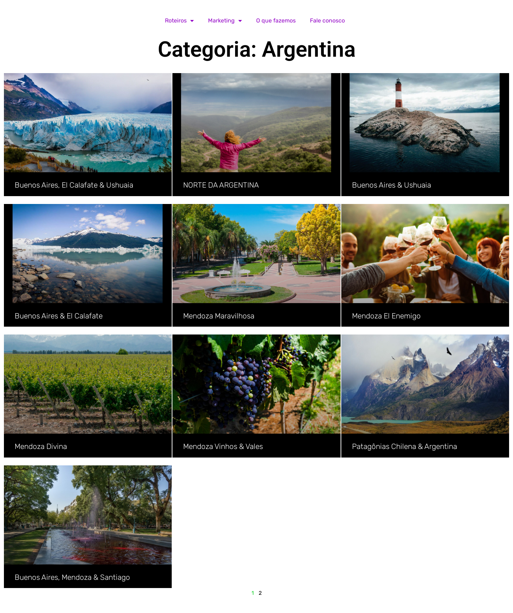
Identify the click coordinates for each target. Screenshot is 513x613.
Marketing (225, 20)
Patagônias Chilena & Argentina (404, 446)
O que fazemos (276, 20)
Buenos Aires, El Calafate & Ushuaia (74, 184)
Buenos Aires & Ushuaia (391, 184)
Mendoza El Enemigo (386, 315)
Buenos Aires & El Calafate (59, 315)
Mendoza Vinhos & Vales (223, 446)
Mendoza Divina (41, 446)
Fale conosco (327, 20)
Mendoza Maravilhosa (218, 315)
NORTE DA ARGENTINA (221, 184)
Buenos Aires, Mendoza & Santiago (72, 577)
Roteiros (179, 20)
